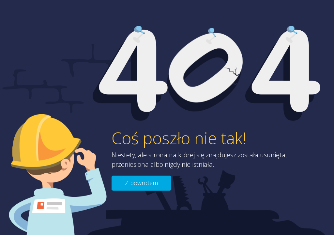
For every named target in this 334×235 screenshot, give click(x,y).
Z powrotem (141, 183)
